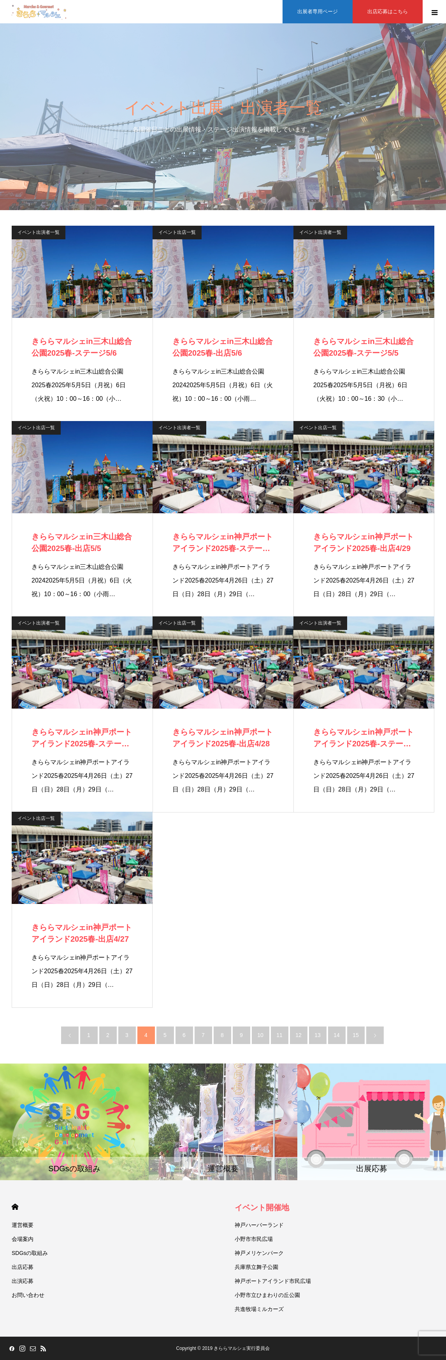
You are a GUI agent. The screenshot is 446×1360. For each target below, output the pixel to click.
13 (317, 1035)
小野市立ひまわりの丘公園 (267, 1295)
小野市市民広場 (254, 1239)
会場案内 (22, 1239)
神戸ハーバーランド (259, 1225)
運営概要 (22, 1225)
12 (298, 1035)
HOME (15, 1207)
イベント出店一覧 (177, 232)
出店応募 (22, 1267)
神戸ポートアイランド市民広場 (273, 1281)
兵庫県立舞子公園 (256, 1267)
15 (356, 1035)
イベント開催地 (262, 1207)
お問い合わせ (28, 1295)
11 (279, 1035)
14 (337, 1035)
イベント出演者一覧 (39, 232)
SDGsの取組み (30, 1253)
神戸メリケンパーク (259, 1253)
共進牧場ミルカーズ (259, 1309)
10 (260, 1035)
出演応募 (22, 1281)
